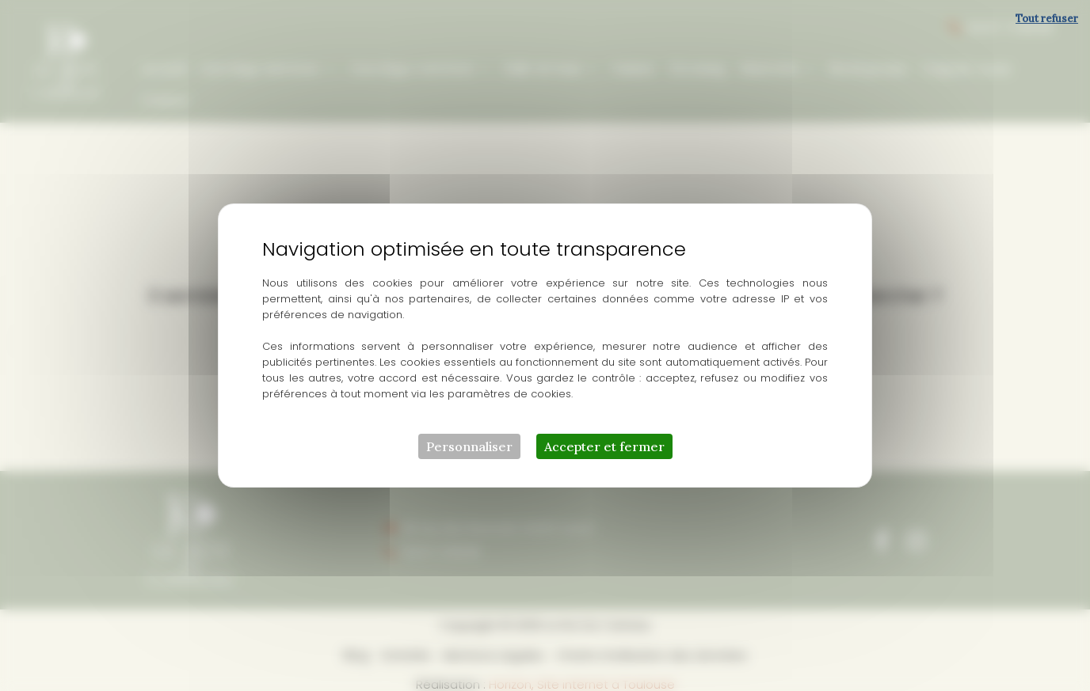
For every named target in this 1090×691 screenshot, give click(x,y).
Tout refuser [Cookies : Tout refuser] (1047, 18)
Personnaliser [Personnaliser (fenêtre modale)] (469, 446)
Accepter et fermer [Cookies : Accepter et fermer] (604, 446)
